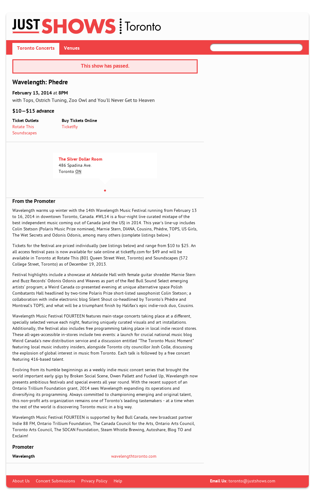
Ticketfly (70, 127)
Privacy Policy (94, 481)
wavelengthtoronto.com (133, 457)
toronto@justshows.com (252, 481)
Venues (72, 48)
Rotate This (23, 127)
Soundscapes (24, 133)
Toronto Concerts (36, 48)
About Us (21, 481)
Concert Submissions (55, 481)
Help (118, 481)
